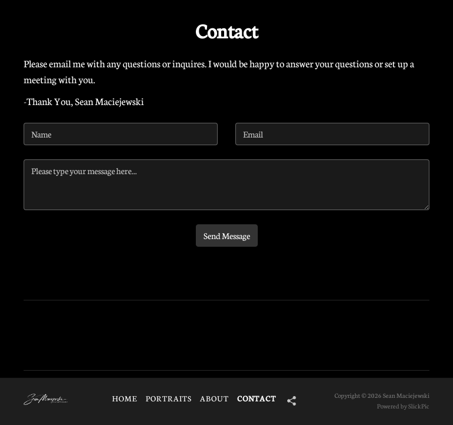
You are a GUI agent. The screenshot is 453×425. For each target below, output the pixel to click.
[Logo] (46, 400)
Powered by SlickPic (403, 405)
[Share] (287, 401)
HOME (124, 398)
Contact (256, 398)
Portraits (169, 398)
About (214, 398)
